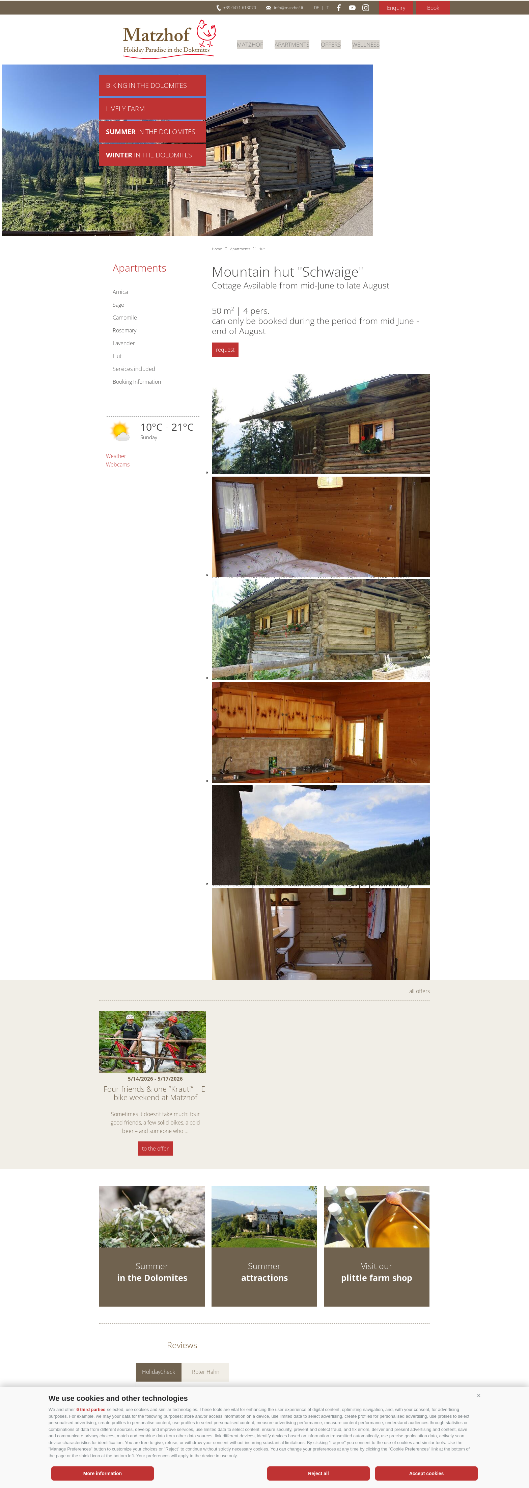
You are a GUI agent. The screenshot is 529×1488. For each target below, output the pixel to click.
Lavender (124, 343)
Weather (116, 456)
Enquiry (396, 7)
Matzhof (169, 39)
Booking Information (137, 381)
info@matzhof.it (288, 7)
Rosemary (124, 330)
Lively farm (125, 109)
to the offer (155, 1148)
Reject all (318, 1473)
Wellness (372, 43)
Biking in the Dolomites (146, 85)
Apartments (294, 43)
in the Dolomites (150, 133)
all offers (419, 991)
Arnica (120, 292)
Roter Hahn (205, 1375)
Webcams (118, 464)
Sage (118, 304)
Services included (134, 369)
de (316, 7)
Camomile (125, 317)
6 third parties (90, 1409)
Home (217, 248)
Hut (117, 356)
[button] (478, 1395)
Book (433, 7)
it (327, 7)
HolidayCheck (158, 1375)
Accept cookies (426, 1473)
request (225, 349)
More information (102, 1473)
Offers (335, 43)
